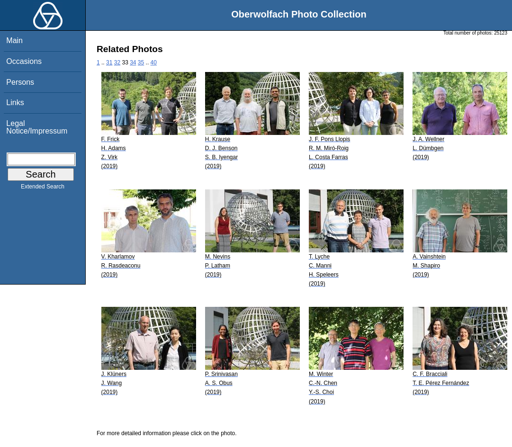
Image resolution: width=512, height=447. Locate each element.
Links (15, 102)
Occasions (24, 61)
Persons (20, 82)
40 (154, 62)
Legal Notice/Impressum (36, 127)
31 (109, 62)
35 (141, 62)
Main (14, 40)
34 (133, 62)
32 (117, 62)
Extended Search (42, 188)
